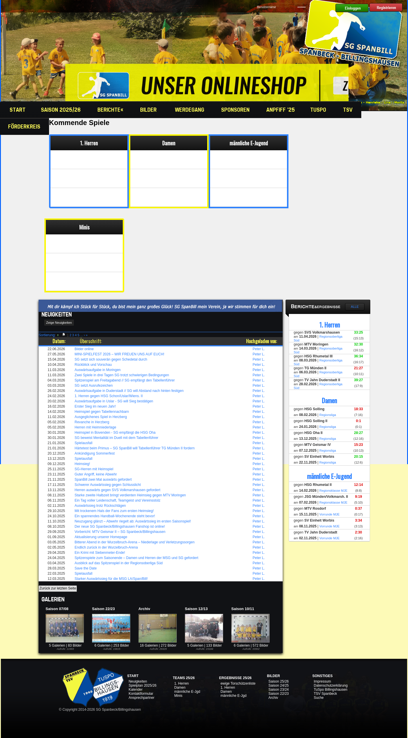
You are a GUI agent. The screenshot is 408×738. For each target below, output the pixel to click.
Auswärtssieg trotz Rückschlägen (100, 506)
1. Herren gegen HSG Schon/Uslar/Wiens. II (109, 396)
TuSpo (319, 110)
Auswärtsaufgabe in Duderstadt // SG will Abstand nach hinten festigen (129, 391)
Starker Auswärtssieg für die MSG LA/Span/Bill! (111, 579)
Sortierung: (47, 335)
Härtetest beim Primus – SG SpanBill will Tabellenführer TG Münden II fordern (135, 448)
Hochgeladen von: (261, 341)
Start (17, 110)
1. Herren (181, 683)
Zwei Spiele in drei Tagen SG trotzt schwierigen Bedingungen (122, 375)
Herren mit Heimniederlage (95, 427)
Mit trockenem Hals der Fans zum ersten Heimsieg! (114, 511)
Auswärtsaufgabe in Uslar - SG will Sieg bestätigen (114, 401)
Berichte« (111, 110)
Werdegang (190, 110)
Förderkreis (25, 126)
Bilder (150, 110)
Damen (179, 687)
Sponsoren (236, 110)
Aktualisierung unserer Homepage (101, 537)
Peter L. (259, 349)
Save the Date (86, 568)
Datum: (59, 341)
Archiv (273, 698)
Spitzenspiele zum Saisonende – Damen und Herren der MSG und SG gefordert (136, 558)
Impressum (322, 681)
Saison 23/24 (278, 690)
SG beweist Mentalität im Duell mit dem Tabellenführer (116, 438)
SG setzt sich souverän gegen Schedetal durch (111, 359)
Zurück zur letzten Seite (57, 588)
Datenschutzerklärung (331, 685)
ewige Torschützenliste (238, 683)
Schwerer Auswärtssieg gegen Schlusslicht (108, 485)
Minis (178, 696)
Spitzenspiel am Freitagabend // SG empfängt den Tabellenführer (125, 380)
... (81, 335)
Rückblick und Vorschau (93, 365)
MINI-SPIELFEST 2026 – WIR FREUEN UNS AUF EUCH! (119, 354)
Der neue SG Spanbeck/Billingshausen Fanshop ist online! (120, 526)
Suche (319, 698)
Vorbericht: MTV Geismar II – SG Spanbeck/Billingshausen (120, 532)
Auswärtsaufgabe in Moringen (98, 370)
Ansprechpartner (141, 698)
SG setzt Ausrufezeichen (94, 386)
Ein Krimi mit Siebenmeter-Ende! (100, 553)
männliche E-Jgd (187, 692)
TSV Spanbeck (325, 694)
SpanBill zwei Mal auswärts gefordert (103, 479)
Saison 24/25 (278, 685)
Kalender (135, 690)
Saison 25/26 (278, 681)
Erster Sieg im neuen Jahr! (95, 406)
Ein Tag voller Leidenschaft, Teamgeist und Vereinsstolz (117, 500)
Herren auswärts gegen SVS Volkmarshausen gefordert (117, 490)
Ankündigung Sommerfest (95, 453)
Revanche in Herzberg (92, 422)
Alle (355, 306)
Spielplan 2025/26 (142, 685)
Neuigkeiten (138, 681)
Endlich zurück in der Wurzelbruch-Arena (106, 547)
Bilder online (84, 349)
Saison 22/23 (278, 694)
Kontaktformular (141, 694)
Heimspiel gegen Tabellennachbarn (102, 412)
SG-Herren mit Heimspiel (94, 469)
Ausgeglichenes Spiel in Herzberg (101, 417)
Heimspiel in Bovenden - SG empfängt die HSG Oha (115, 432)
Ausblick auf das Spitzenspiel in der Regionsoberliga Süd (119, 563)
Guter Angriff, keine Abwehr (96, 474)
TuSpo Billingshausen (330, 690)
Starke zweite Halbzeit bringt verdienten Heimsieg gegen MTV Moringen (130, 495)
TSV (348, 110)
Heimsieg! (82, 464)
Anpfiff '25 (280, 110)
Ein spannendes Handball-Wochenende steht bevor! (115, 516)
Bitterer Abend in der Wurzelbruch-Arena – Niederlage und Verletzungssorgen (134, 542)
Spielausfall (83, 443)
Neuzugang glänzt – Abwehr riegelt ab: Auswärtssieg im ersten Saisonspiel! (133, 521)
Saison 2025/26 (61, 110)
